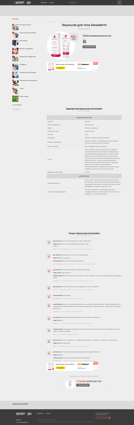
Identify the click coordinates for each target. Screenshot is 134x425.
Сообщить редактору (102, 417)
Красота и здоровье (26, 48)
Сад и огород (24, 96)
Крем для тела (82, 68)
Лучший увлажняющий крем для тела (97, 36)
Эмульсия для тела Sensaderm (65, 64)
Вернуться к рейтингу (89, 46)
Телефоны (23, 64)
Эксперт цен (23, 3)
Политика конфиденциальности (59, 421)
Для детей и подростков (28, 56)
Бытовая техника (25, 25)
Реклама (18, 419)
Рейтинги (44, 2)
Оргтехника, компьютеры (28, 80)
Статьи (51, 2)
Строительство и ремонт (28, 33)
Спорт (22, 88)
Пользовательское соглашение (44, 421)
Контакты (55, 419)
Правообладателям (89, 421)
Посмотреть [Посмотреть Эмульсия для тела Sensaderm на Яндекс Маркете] (60, 68)
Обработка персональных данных (76, 421)
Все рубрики (16, 109)
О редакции (72, 2)
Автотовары (24, 40)
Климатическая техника (28, 72)
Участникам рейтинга (22, 422)
